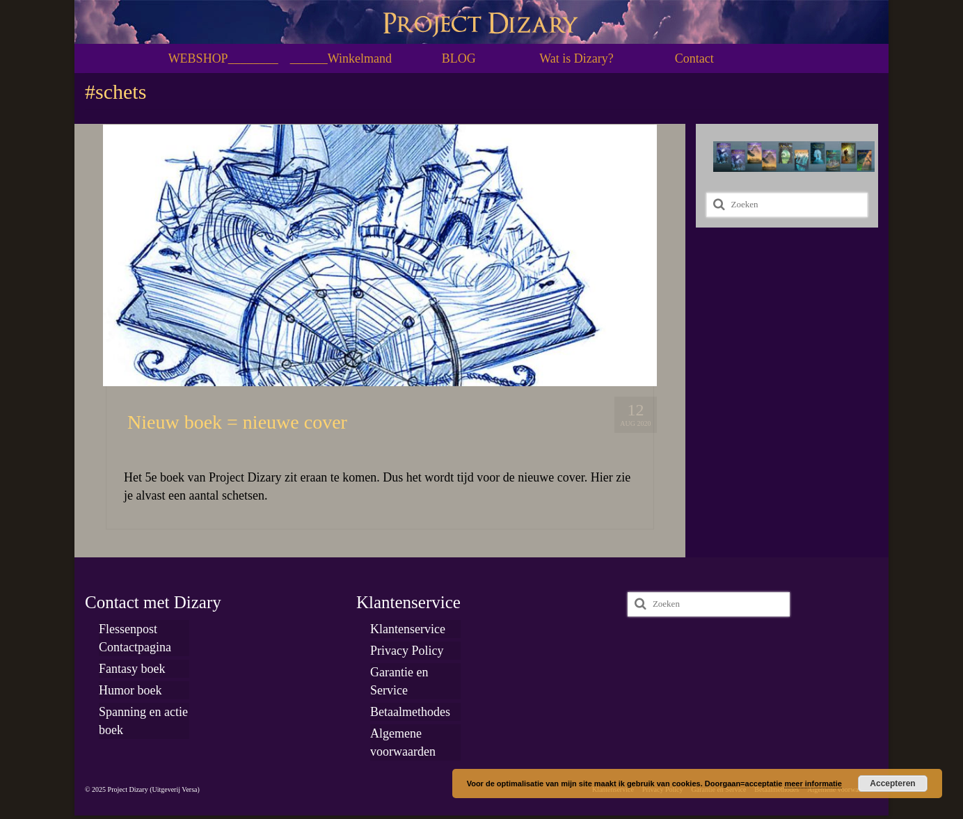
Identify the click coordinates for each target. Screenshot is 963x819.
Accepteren (892, 783)
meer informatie (813, 783)
